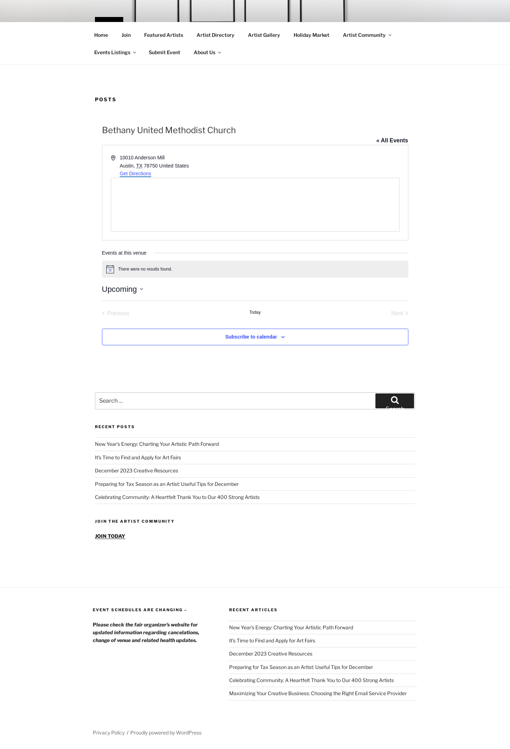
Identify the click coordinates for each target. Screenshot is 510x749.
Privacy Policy (109, 733)
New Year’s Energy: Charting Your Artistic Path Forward (157, 444)
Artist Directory (215, 35)
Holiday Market (311, 35)
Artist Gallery (264, 35)
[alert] (255, 269)
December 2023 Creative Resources (136, 470)
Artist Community (367, 35)
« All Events (392, 140)
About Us (208, 52)
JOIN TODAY (110, 536)
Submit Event (164, 52)
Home (101, 35)
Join (126, 35)
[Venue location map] (255, 204)
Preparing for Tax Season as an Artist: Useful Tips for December (167, 484)
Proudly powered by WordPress (166, 733)
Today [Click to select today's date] (255, 312)
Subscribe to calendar (251, 337)
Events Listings (115, 52)
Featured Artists (163, 35)
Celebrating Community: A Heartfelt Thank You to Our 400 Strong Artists (177, 497)
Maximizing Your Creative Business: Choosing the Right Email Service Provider (318, 693)
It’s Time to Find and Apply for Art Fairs (138, 457)
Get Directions (135, 173)
